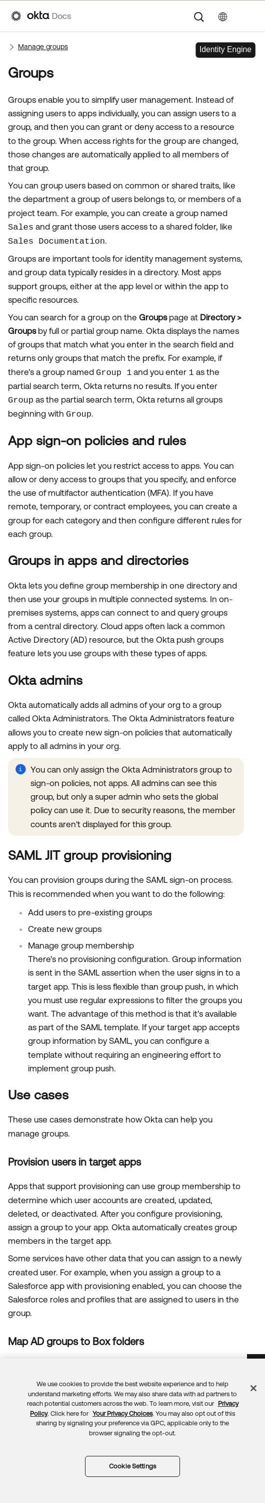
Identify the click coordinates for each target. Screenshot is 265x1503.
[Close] (253, 1388)
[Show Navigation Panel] (249, 16)
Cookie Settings (132, 1466)
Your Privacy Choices (122, 1413)
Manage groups (43, 47)
